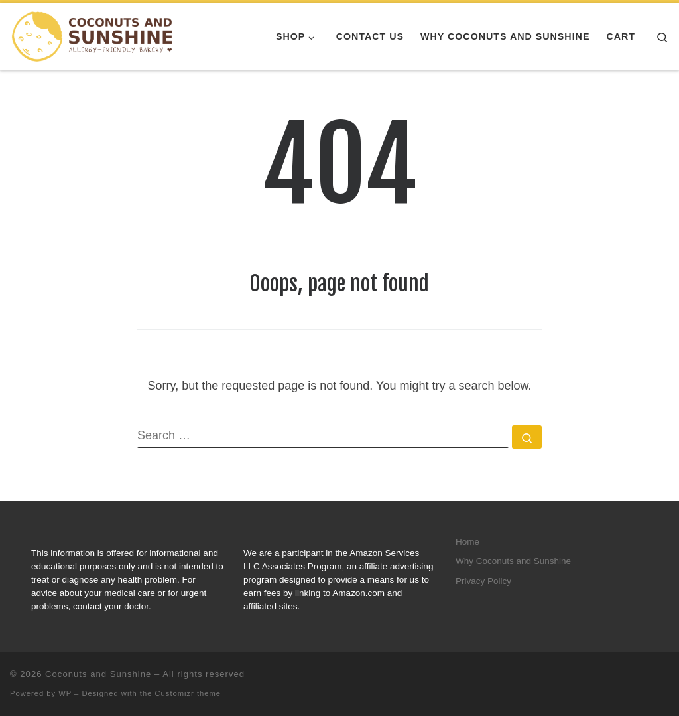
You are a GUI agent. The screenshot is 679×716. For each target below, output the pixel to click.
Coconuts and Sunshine (98, 674)
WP (65, 693)
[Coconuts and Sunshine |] (93, 36)
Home (467, 542)
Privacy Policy (483, 581)
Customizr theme (188, 693)
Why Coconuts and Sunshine (513, 561)
